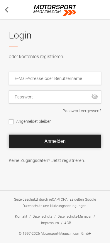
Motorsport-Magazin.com (55, 10)
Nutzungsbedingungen (68, 206)
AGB (67, 223)
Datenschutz (32, 206)
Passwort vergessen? (81, 110)
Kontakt (21, 216)
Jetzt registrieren (67, 160)
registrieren (51, 56)
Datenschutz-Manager (74, 216)
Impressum (50, 223)
